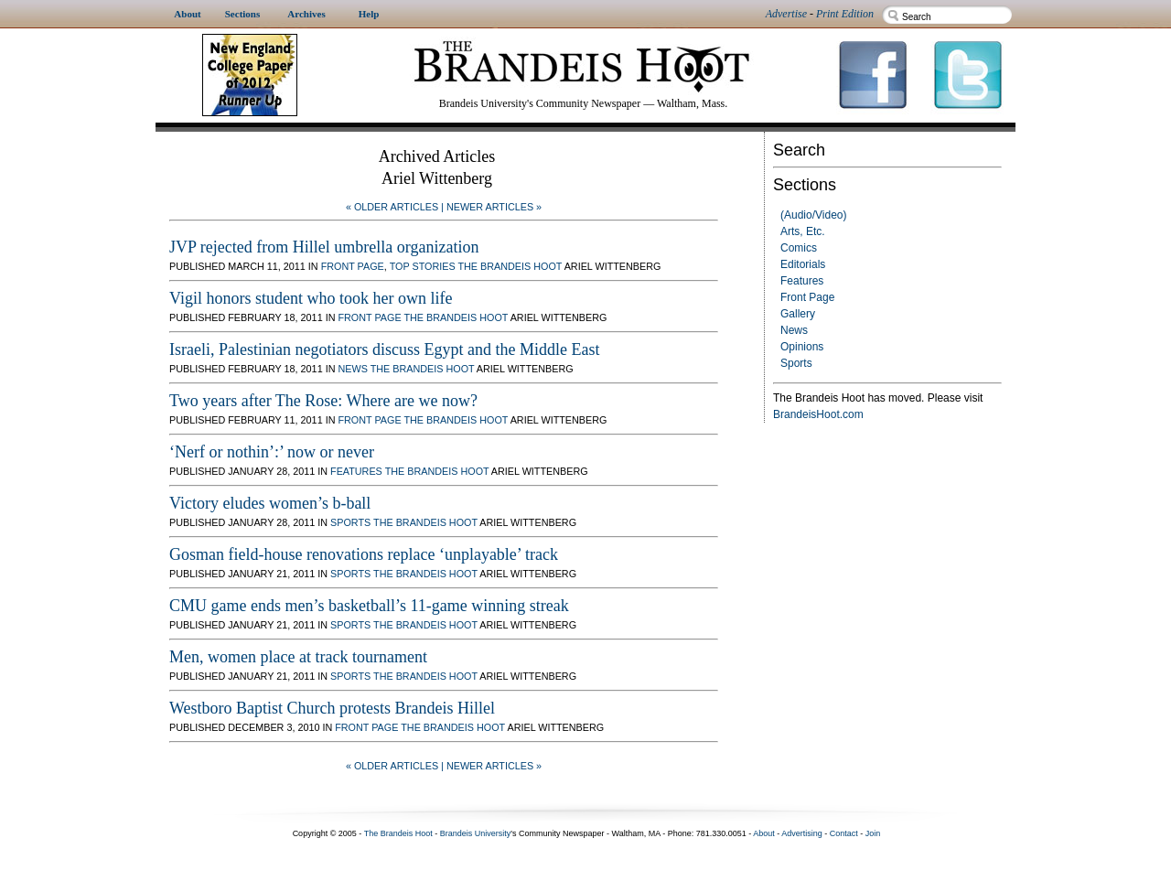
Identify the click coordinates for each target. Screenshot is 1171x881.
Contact (844, 833)
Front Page (807, 297)
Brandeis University (475, 833)
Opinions (801, 346)
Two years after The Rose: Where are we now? (323, 401)
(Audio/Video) (813, 215)
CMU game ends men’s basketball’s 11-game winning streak (369, 605)
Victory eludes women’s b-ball (270, 503)
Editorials (802, 264)
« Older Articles (392, 206)
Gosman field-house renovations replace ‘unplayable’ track (363, 554)
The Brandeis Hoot (509, 266)
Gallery (797, 313)
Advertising (801, 833)
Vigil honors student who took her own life (310, 298)
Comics (798, 248)
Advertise (786, 13)
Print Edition (845, 13)
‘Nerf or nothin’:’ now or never (271, 452)
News (794, 330)
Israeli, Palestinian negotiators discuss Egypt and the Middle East (384, 349)
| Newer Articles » (491, 206)
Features (801, 280)
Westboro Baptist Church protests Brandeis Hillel (332, 708)
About (764, 833)
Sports (796, 363)
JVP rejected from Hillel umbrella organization (323, 247)
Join (873, 833)
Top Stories (423, 266)
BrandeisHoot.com (818, 414)
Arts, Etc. (802, 231)
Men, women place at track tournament (298, 657)
